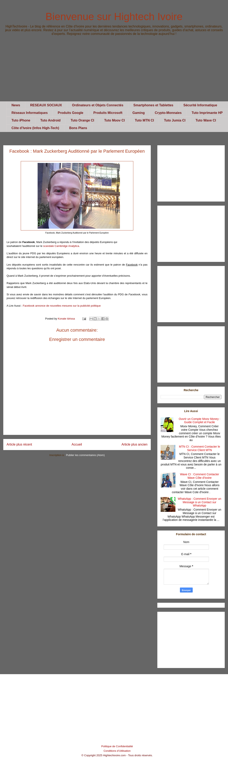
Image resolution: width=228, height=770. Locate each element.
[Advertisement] (114, 72)
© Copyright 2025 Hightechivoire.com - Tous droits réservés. (117, 755)
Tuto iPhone (21, 120)
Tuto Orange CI (82, 120)
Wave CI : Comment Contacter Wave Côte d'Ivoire (199, 476)
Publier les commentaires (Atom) (85, 455)
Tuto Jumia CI (174, 120)
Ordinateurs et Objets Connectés (97, 105)
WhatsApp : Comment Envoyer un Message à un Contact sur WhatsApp (199, 502)
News (16, 105)
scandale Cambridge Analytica (61, 246)
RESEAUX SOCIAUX (46, 105)
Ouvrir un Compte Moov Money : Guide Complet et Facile (199, 420)
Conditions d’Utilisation (117, 750)
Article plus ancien (134, 444)
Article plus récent (19, 444)
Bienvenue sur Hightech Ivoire (113, 16)
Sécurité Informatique (200, 105)
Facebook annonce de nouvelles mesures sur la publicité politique (62, 305)
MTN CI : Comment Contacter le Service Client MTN (199, 448)
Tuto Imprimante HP (207, 113)
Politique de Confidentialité (117, 746)
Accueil (77, 444)
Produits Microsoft (107, 113)
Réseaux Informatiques (30, 113)
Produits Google (70, 113)
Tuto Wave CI (206, 120)
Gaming (138, 113)
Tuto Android (50, 120)
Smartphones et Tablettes (153, 105)
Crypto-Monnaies (168, 113)
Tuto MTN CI (144, 120)
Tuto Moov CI (114, 120)
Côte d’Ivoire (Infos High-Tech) (35, 128)
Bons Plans (78, 128)
